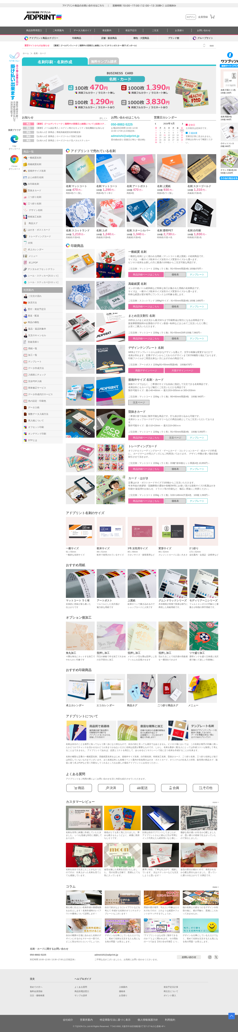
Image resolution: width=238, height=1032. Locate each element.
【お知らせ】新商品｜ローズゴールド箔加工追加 (58, 136)
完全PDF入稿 (32, 381)
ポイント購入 (170, 995)
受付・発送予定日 (34, 309)
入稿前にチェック (34, 375)
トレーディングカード (37, 236)
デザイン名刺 (32, 210)
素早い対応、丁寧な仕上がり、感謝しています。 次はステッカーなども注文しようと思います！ (160, 872)
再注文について (171, 991)
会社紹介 (68, 1019)
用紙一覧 (30, 349)
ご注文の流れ (32, 296)
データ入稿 (31, 408)
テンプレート (32, 362)
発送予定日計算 (171, 987)
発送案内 (106, 30)
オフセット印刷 (33, 427)
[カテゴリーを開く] (41, 38)
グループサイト (203, 38)
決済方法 (30, 303)
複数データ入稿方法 (35, 414)
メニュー (30, 256)
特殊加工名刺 (32, 217)
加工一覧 (30, 355)
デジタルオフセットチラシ (39, 269)
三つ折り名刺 (32, 204)
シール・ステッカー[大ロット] (40, 276)
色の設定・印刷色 (34, 401)
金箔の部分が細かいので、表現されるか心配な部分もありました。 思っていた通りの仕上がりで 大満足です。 (199, 872)
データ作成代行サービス (38, 394)
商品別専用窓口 (34, 30)
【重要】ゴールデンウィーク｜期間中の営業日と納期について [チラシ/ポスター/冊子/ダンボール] (95, 45)
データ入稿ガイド (82, 30)
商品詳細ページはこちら (146, 274)
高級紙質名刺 (32, 164)
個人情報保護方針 (148, 1019)
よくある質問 (81, 987)
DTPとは (30, 440)
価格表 (175, 274)
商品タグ (30, 223)
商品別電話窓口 (82, 991)
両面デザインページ (146, 370)
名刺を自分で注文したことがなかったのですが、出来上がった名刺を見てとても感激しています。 (83, 872)
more (212, 45)
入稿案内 (123, 987)
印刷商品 (76, 38)
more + (216, 802)
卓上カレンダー (33, 250)
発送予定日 (131, 30)
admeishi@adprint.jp (125, 136)
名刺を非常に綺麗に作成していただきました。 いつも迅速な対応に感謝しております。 (84, 835)
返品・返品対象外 (34, 329)
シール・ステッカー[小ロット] (40, 282)
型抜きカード (32, 191)
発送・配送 (31, 316)
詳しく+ (103, 118)
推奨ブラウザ (14, 130)
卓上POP (30, 262)
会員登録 (203, 17)
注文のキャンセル (34, 335)
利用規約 (170, 1019)
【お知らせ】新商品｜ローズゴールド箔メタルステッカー (63, 140)
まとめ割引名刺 (33, 177)
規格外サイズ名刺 (34, 171)
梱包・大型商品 (141, 38)
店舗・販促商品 (109, 38)
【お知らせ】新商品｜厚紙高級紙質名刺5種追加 (58, 132)
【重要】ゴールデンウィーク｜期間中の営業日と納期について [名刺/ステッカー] (73, 124)
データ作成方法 (33, 368)
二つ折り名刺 (32, 197)
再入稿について (33, 421)
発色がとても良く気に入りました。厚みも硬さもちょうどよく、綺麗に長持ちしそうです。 (121, 835)
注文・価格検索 (37, 995)
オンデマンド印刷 (34, 434)
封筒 (28, 243)
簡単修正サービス (34, 388)
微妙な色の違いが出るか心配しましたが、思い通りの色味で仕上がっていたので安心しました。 (198, 835)
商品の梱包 (31, 322)
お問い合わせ (203, 30)
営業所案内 (86, 1019)
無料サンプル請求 (104, 61)
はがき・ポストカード (36, 230)
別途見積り (31, 342)
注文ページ (139, 402)
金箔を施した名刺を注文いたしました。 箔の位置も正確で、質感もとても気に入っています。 (122, 872)
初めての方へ (36, 987)
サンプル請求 (81, 995)
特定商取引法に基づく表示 (115, 1019)
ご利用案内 (58, 30)
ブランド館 (173, 38)
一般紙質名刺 (32, 158)
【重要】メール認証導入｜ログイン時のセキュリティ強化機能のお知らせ (70, 128)
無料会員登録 (36, 991)
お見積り (179, 30)
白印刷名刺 (31, 184)
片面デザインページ (182, 370)
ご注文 (155, 30)
